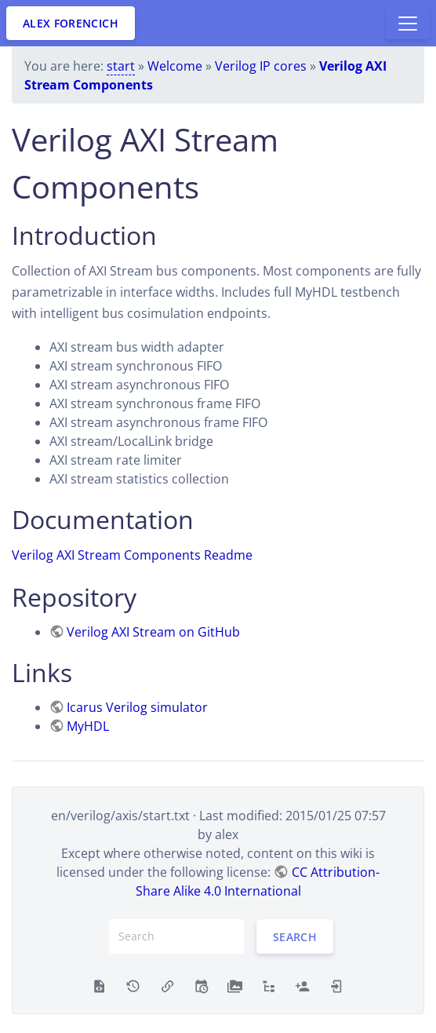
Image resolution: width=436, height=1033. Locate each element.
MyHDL (88, 726)
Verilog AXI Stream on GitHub (153, 632)
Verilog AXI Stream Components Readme (132, 555)
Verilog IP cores (261, 66)
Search (295, 936)
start (121, 66)
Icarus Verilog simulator (137, 707)
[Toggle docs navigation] (408, 23)
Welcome (174, 66)
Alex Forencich (70, 23)
